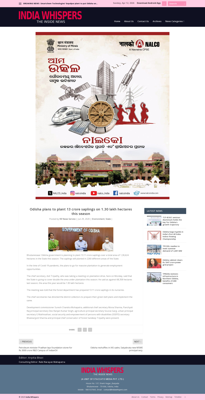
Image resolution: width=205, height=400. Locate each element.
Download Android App (149, 3)
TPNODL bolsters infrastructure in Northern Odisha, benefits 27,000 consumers (171, 279)
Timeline (177, 397)
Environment (98, 219)
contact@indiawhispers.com (115, 389)
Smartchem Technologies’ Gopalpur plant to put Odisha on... (69, 3)
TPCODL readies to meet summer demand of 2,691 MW (172, 248)
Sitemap (168, 397)
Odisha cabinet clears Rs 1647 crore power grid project (172, 262)
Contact (144, 397)
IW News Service (67, 219)
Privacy (160, 397)
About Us (129, 21)
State (108, 219)
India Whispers (32, 397)
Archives (157, 21)
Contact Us (143, 21)
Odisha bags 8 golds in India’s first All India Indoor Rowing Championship (173, 235)
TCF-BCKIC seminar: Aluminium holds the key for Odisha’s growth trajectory (172, 221)
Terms (152, 397)
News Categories (174, 21)
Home (117, 21)
